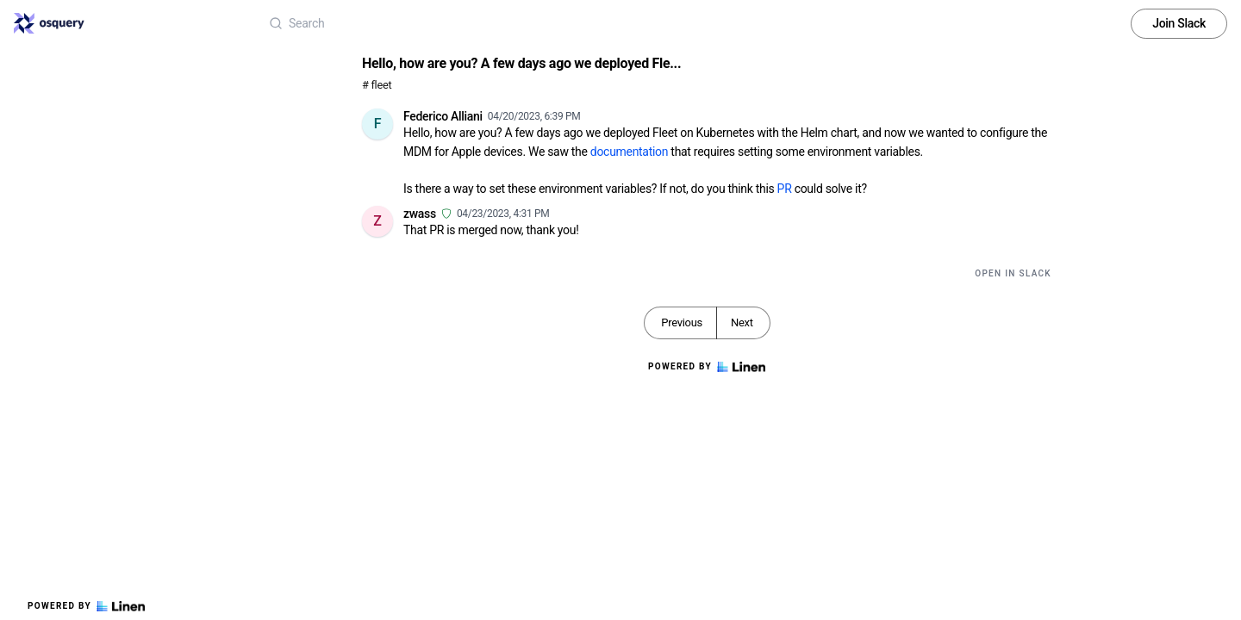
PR (784, 188)
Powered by (86, 606)
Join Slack (1179, 23)
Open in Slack (1013, 273)
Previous (681, 322)
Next (742, 322)
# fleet (376, 84)
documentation (629, 151)
